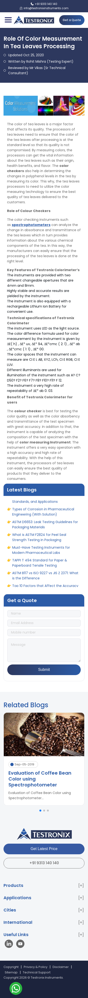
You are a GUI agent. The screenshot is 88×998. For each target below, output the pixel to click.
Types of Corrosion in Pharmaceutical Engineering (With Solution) (43, 514)
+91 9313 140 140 (44, 863)
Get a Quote (72, 20)
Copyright (11, 967)
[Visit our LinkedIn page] (10, 944)
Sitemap (11, 972)
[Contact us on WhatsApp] (15, 989)
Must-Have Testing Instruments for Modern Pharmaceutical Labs (41, 552)
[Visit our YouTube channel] (20, 944)
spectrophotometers (31, 224)
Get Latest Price (44, 849)
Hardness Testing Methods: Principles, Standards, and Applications (42, 501)
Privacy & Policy (35, 967)
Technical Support (36, 972)
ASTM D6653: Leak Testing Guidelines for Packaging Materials (45, 527)
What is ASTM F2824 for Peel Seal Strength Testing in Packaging (39, 540)
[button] (40, 810)
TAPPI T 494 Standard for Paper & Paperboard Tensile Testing (39, 565)
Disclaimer (61, 967)
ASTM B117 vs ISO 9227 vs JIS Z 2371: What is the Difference (45, 578)
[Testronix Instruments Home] (33, 20)
